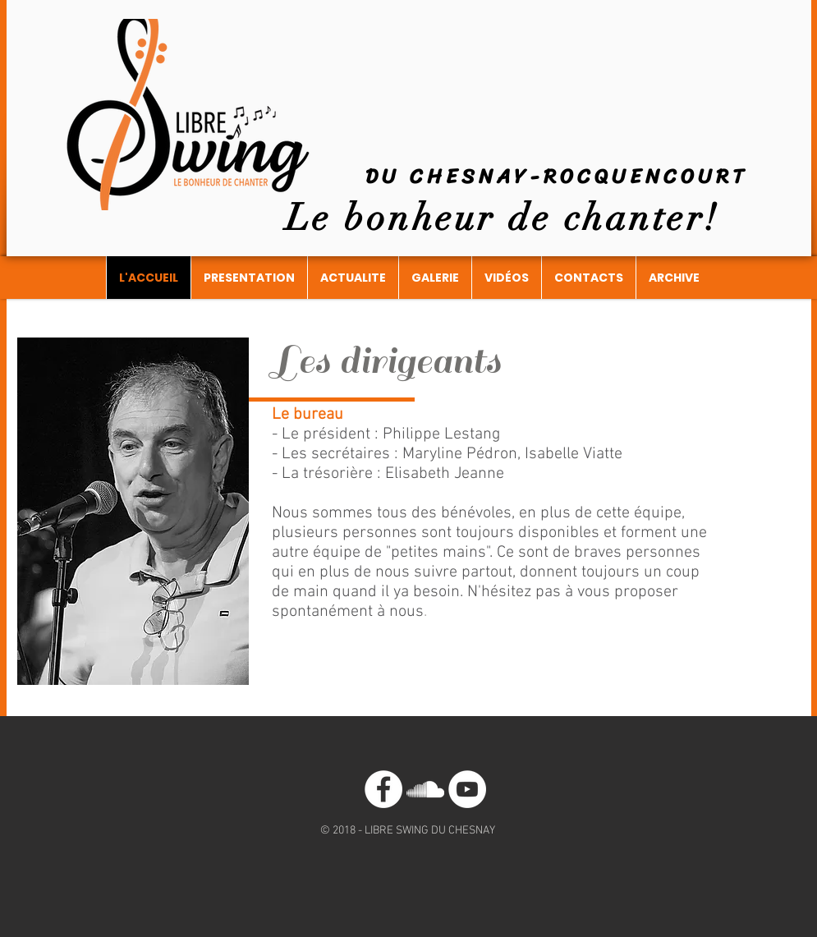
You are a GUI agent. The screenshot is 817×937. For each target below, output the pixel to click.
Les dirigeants (386, 361)
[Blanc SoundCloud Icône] (425, 789)
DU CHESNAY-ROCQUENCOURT (556, 176)
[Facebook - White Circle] (383, 789)
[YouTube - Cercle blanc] (467, 789)
